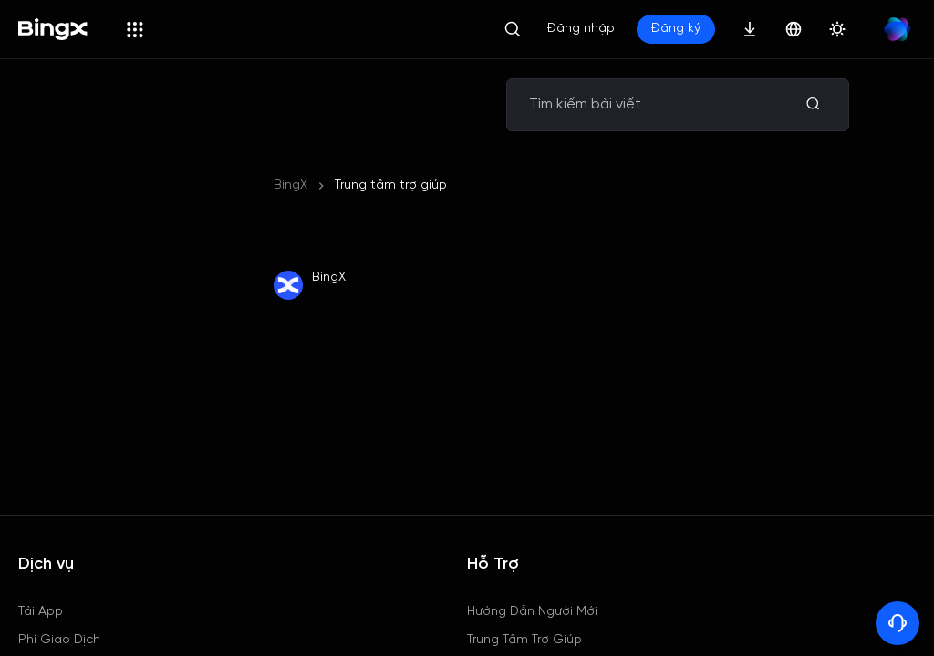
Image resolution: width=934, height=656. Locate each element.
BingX (290, 185)
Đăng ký (675, 29)
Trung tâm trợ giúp (391, 185)
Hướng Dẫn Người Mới (532, 612)
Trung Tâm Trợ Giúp (524, 640)
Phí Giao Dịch (59, 640)
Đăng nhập (581, 29)
